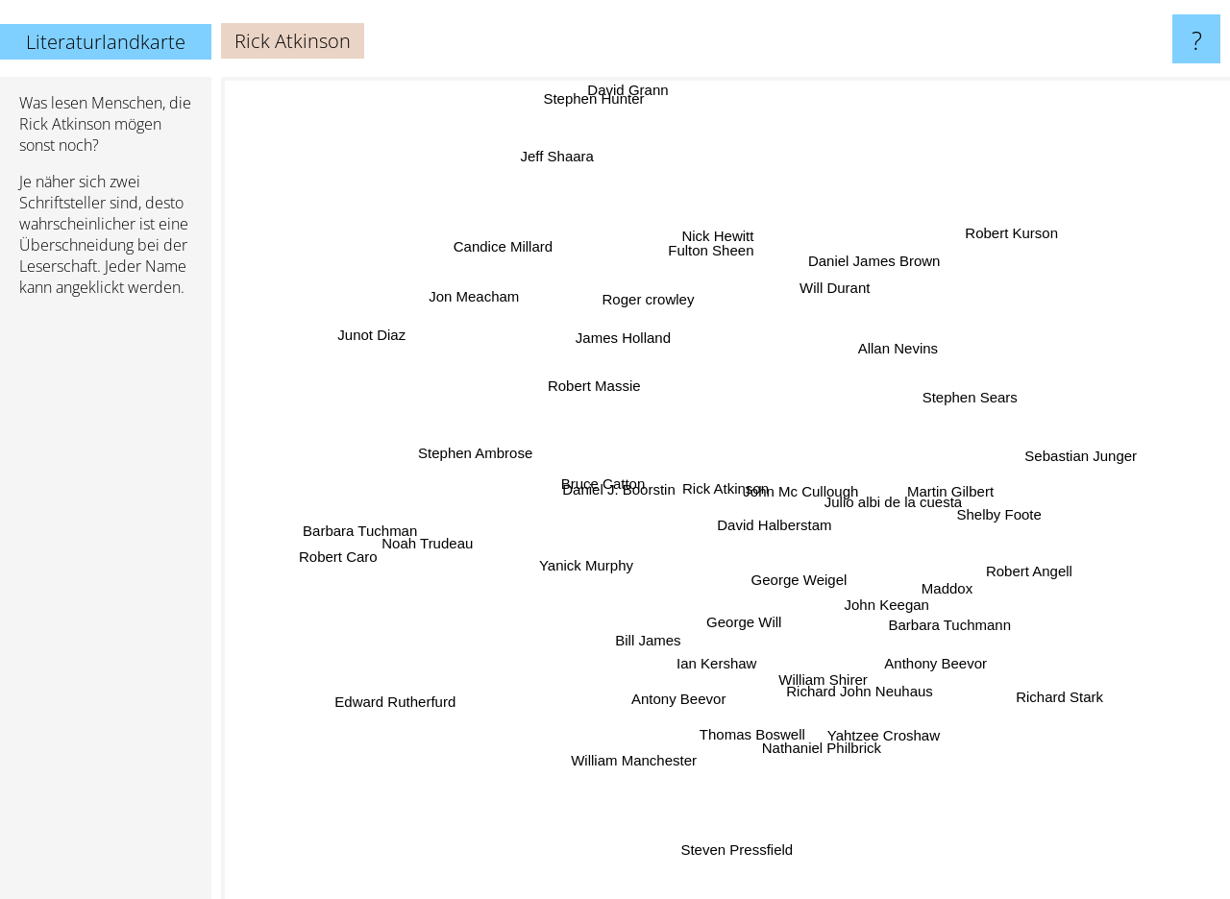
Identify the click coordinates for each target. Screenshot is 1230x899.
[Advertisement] (106, 606)
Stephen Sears (984, 379)
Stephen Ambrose (430, 450)
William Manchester (631, 759)
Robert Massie (597, 395)
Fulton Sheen (700, 266)
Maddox (919, 576)
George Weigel (815, 588)
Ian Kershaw (692, 646)
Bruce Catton (601, 480)
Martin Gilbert (938, 465)
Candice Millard (493, 274)
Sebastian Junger (1061, 461)
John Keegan (891, 591)
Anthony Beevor (933, 641)
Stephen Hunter (609, 91)
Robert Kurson (999, 241)
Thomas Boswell (752, 735)
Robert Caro (324, 552)
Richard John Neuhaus (838, 674)
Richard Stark (1017, 671)
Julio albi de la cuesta (881, 506)
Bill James (642, 655)
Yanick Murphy (579, 547)
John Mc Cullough (807, 480)
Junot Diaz (418, 356)
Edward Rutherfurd (439, 676)
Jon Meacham (502, 314)
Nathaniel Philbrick (806, 758)
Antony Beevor (657, 692)
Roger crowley (657, 319)
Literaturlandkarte (105, 42)
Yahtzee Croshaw (864, 704)
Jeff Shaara (563, 165)
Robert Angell (1040, 552)
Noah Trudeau (436, 540)
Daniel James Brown (855, 279)
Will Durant (851, 263)
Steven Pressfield (741, 849)
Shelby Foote (1024, 517)
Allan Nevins (891, 355)
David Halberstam (798, 525)
